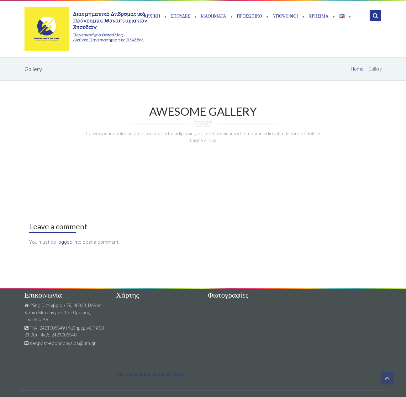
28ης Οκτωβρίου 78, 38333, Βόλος (150, 374)
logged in (67, 242)
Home (357, 68)
